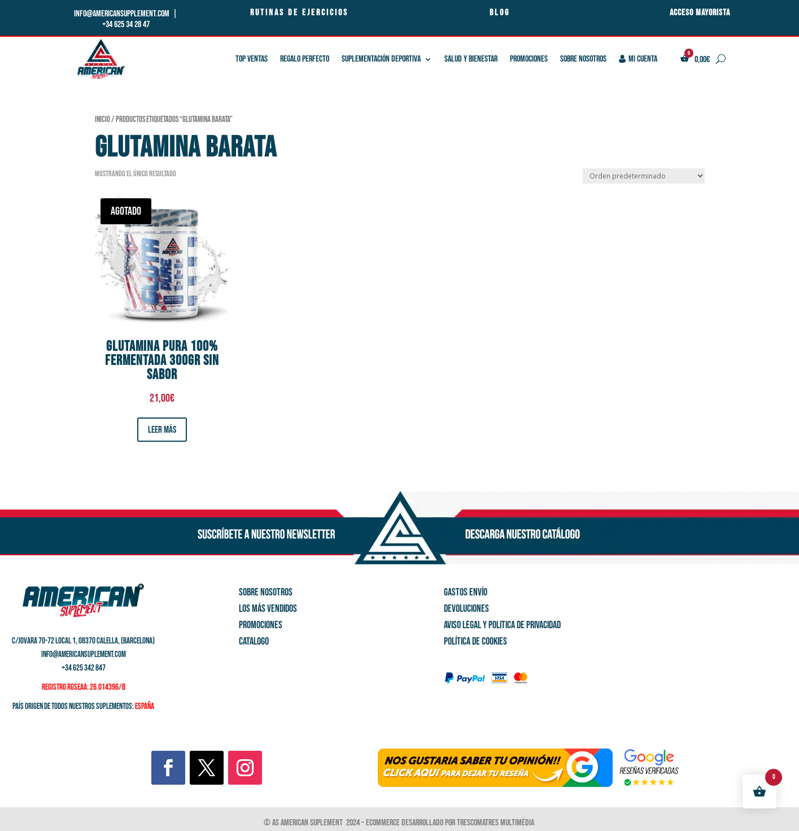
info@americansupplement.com (122, 13)
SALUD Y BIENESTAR (470, 59)
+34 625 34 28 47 (126, 24)
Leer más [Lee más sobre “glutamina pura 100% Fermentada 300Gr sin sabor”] (162, 430)
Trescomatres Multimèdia (496, 822)
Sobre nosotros (583, 59)
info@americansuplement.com (83, 654)
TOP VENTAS (251, 59)
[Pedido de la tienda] (644, 176)
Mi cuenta (638, 59)
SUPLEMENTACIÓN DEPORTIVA (381, 59)
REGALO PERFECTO (304, 59)
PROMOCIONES (529, 59)
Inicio (102, 119)
